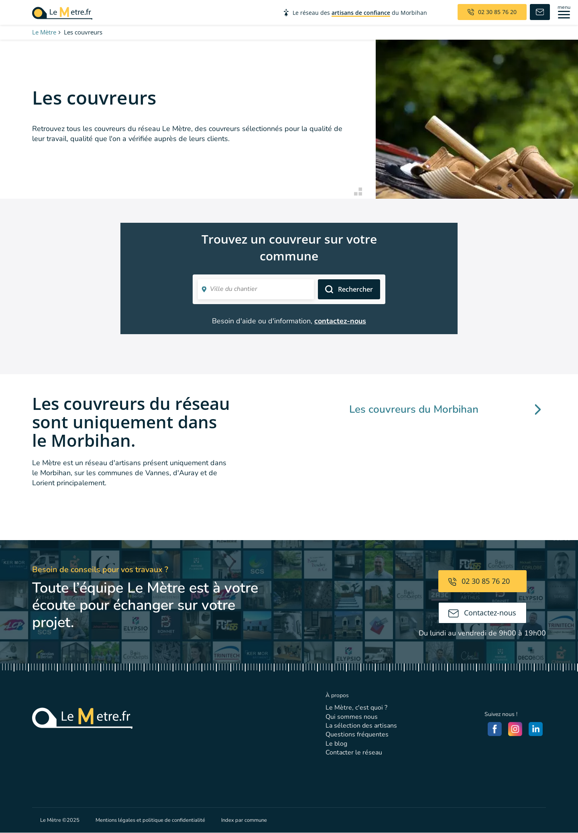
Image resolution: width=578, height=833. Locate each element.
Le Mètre (44, 32)
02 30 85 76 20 (479, 581)
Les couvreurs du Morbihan (445, 409)
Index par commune (244, 820)
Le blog (336, 743)
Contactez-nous (482, 612)
